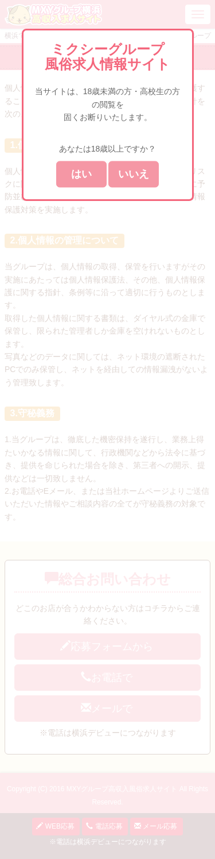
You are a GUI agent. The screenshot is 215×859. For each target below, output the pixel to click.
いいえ (133, 174)
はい (81, 174)
